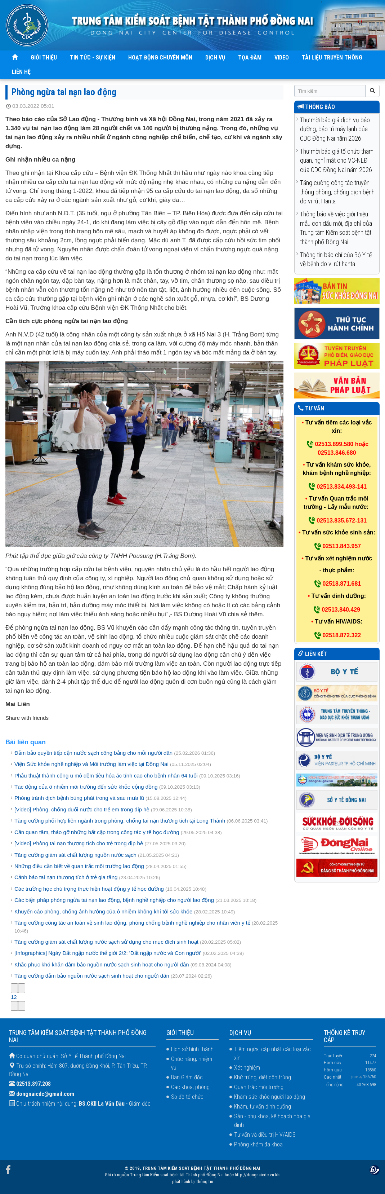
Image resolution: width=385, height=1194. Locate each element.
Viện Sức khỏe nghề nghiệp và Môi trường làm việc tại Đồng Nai (91, 764)
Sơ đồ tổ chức (187, 1096)
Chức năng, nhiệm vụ (191, 1063)
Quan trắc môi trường (258, 1087)
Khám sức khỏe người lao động (269, 1096)
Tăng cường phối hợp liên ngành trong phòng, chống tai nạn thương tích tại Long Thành (119, 821)
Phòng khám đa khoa (258, 1144)
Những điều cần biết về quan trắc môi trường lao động (79, 866)
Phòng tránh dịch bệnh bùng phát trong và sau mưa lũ (79, 798)
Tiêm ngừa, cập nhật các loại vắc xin (272, 1053)
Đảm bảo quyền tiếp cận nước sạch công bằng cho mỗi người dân (93, 753)
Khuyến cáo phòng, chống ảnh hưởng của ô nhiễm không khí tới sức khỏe (103, 911)
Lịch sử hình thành (192, 1049)
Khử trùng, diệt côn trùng (262, 1077)
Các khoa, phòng (190, 1087)
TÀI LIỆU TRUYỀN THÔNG (332, 57)
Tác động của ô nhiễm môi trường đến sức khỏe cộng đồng (86, 787)
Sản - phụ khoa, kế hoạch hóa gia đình (272, 1120)
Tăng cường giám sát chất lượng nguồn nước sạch (75, 855)
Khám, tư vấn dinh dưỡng (262, 1106)
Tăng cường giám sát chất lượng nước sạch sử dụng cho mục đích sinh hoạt (106, 942)
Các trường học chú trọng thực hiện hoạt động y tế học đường (89, 889)
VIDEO (281, 57)
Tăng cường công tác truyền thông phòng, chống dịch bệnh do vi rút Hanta (337, 192)
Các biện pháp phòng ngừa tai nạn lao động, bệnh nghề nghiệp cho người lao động (114, 900)
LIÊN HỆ (21, 72)
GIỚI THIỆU (44, 57)
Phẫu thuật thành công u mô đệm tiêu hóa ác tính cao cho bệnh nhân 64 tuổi (106, 775)
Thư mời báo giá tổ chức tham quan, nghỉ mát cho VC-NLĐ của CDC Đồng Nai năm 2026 (336, 160)
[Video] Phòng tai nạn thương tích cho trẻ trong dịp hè (78, 843)
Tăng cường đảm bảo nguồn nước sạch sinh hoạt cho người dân (92, 976)
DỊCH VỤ (215, 57)
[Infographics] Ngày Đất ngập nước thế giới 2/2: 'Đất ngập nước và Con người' (107, 953)
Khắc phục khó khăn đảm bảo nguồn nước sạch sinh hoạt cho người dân (101, 964)
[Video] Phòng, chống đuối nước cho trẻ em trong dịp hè (81, 809)
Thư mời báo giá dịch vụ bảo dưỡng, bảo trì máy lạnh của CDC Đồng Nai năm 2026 (335, 129)
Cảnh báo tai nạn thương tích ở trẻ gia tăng (65, 877)
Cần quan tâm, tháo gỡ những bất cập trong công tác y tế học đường (96, 832)
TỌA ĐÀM (249, 57)
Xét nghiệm (247, 1067)
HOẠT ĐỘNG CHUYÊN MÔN (160, 57)
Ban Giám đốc (187, 1077)
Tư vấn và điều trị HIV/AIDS (265, 1134)
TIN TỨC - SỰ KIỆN (92, 57)
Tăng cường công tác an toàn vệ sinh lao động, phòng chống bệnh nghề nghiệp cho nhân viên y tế (132, 923)
